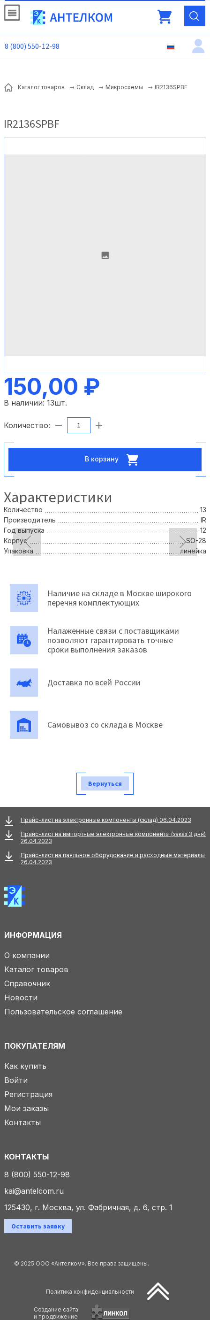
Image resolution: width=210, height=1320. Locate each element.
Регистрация (28, 1094)
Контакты (22, 1122)
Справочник (27, 983)
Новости (21, 997)
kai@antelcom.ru (34, 1191)
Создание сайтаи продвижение (56, 1313)
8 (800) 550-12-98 (32, 46)
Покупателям (34, 1046)
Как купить (25, 1066)
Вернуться (105, 783)
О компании (27, 955)
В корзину (114, 459)
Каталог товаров (36, 969)
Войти (16, 1080)
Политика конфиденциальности (90, 1291)
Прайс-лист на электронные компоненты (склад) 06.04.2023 (106, 819)
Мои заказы (26, 1108)
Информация (33, 935)
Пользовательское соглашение (63, 1011)
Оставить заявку (38, 1226)
